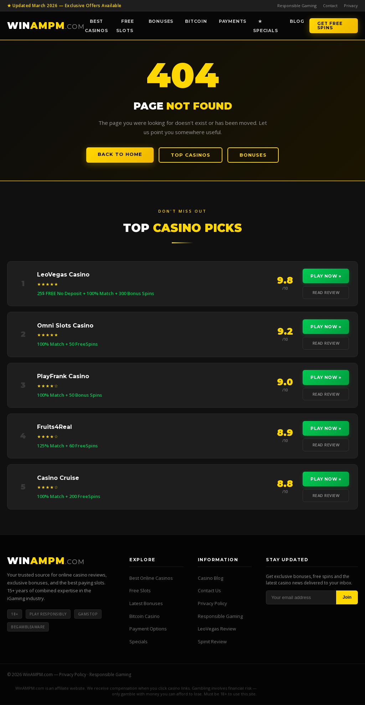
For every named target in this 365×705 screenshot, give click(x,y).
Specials (138, 642)
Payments (232, 21)
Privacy (351, 5)
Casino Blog (210, 578)
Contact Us (209, 591)
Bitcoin (196, 21)
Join (347, 598)
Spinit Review (212, 642)
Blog (297, 21)
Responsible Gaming (297, 5)
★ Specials (265, 26)
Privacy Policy (212, 604)
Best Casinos (96, 26)
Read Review (325, 292)
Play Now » (325, 276)
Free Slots (125, 26)
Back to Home (120, 154)
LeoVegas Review (217, 629)
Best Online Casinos (151, 578)
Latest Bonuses (146, 604)
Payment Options (148, 629)
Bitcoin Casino (144, 617)
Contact (330, 5)
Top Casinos (190, 155)
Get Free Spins (330, 25)
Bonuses (161, 21)
